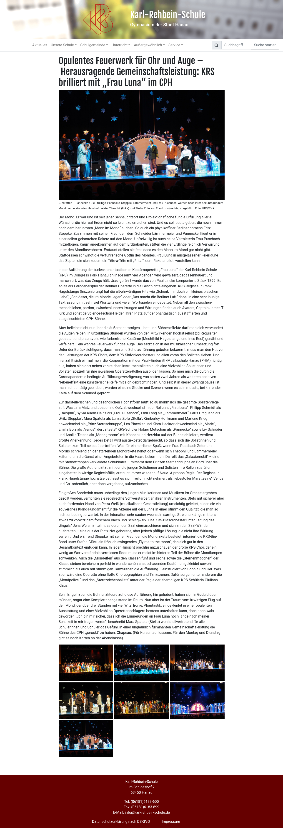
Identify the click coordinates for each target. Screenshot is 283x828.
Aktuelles (39, 45)
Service (174, 45)
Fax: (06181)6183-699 (141, 807)
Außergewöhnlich (148, 45)
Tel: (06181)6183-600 (141, 801)
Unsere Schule (62, 45)
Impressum (171, 821)
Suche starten (265, 45)
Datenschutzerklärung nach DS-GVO (121, 821)
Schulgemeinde (92, 45)
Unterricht (120, 45)
